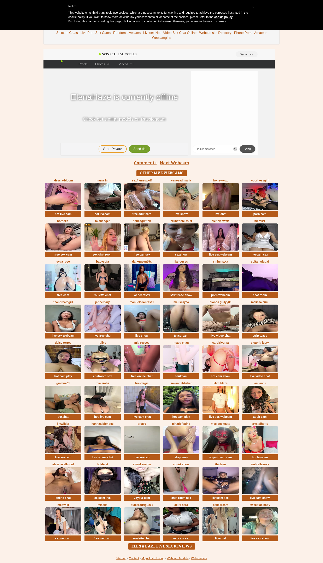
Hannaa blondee (103, 423)
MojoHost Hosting (152, 558)
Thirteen (220, 464)
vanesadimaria (181, 180)
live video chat (220, 335)
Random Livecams (127, 33)
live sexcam (63, 457)
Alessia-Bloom (63, 180)
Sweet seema (142, 464)
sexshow (181, 254)
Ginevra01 (63, 383)
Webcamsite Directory (215, 33)
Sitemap (121, 558)
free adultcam (141, 214)
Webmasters (199, 558)
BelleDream (220, 505)
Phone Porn (243, 33)
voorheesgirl (260, 180)
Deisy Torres (63, 342)
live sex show (260, 538)
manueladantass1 (142, 302)
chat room (260, 295)
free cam (63, 295)
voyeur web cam (220, 457)
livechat (220, 538)
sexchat (63, 416)
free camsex (142, 254)
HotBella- (63, 221)
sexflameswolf (142, 180)
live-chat (221, 214)
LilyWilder (63, 423)
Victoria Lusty (260, 342)
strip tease (260, 335)
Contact (134, 558)
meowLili (63, 505)
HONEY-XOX (220, 180)
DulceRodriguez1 (142, 505)
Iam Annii (260, 383)
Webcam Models (177, 558)
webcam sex (181, 538)
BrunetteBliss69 (181, 221)
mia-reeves (141, 342)
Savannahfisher (181, 383)
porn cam (259, 214)
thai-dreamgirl (63, 302)
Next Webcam (174, 162)
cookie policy (223, 17)
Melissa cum (260, 302)
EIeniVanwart (220, 221)
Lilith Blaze (220, 383)
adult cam (259, 416)
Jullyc (102, 342)
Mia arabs (102, 383)
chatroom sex (102, 376)
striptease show (181, 295)
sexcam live (102, 497)
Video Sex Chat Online (180, 33)
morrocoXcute (220, 423)
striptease (181, 457)
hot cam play (63, 376)
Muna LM (102, 180)
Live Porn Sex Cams (96, 33)
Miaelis (102, 505)
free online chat (141, 376)
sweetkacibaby (260, 505)
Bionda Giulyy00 (220, 302)
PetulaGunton (142, 221)
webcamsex (142, 295)
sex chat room (102, 254)
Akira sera (181, 505)
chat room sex (181, 497)
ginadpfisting (181, 423)
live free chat (102, 335)
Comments (145, 162)
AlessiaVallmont (63, 464)
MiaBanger (102, 221)
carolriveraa (220, 342)
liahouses (181, 261)
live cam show (260, 497)
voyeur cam (142, 497)
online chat (63, 497)
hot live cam (63, 214)
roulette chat (102, 295)
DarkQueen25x (142, 261)
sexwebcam (63, 538)
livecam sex (260, 254)
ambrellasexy (260, 464)
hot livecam (102, 214)
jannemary (102, 302)
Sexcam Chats (67, 33)
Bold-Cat (102, 464)
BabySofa (102, 261)
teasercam (181, 335)
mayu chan (181, 342)
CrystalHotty (260, 423)
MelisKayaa (181, 302)
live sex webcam (220, 254)
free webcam (102, 538)
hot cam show (220, 376)
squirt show (181, 464)
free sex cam (63, 254)
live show (181, 214)
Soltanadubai (260, 261)
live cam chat (142, 416)
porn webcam (220, 295)
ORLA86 (141, 423)
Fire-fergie (142, 383)
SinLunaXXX (220, 261)
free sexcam (142, 457)
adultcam (181, 376)
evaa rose (63, 261)
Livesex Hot (152, 33)
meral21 (259, 221)
